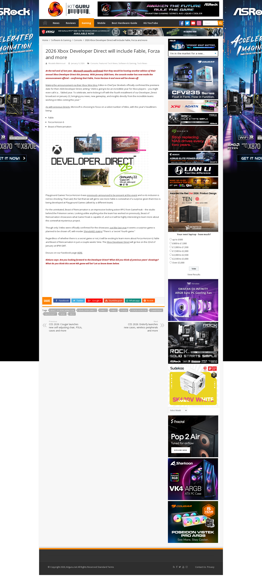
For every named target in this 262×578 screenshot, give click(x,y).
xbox (72, 314)
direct (103, 310)
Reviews (71, 23)
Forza (124, 310)
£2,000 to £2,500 (180, 254)
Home (45, 22)
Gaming (86, 23)
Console (78, 40)
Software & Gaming (61, 40)
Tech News (142, 63)
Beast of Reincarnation (62, 310)
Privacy (210, 566)
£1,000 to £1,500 (180, 247)
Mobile (101, 23)
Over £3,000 (178, 262)
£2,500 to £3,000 (180, 258)
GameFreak (156, 310)
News (56, 23)
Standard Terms (106, 566)
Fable (113, 310)
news (62, 314)
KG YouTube (151, 23)
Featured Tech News (108, 63)
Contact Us (200, 566)
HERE (79, 252)
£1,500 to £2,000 (180, 251)
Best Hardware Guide (124, 23)
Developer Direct (87, 310)
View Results (193, 274)
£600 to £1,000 (179, 243)
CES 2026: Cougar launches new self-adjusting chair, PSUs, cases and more (66, 326)
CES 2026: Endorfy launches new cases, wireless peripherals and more (141, 326)
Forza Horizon (139, 310)
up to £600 (177, 239)
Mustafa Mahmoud (56, 63)
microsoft (50, 314)
